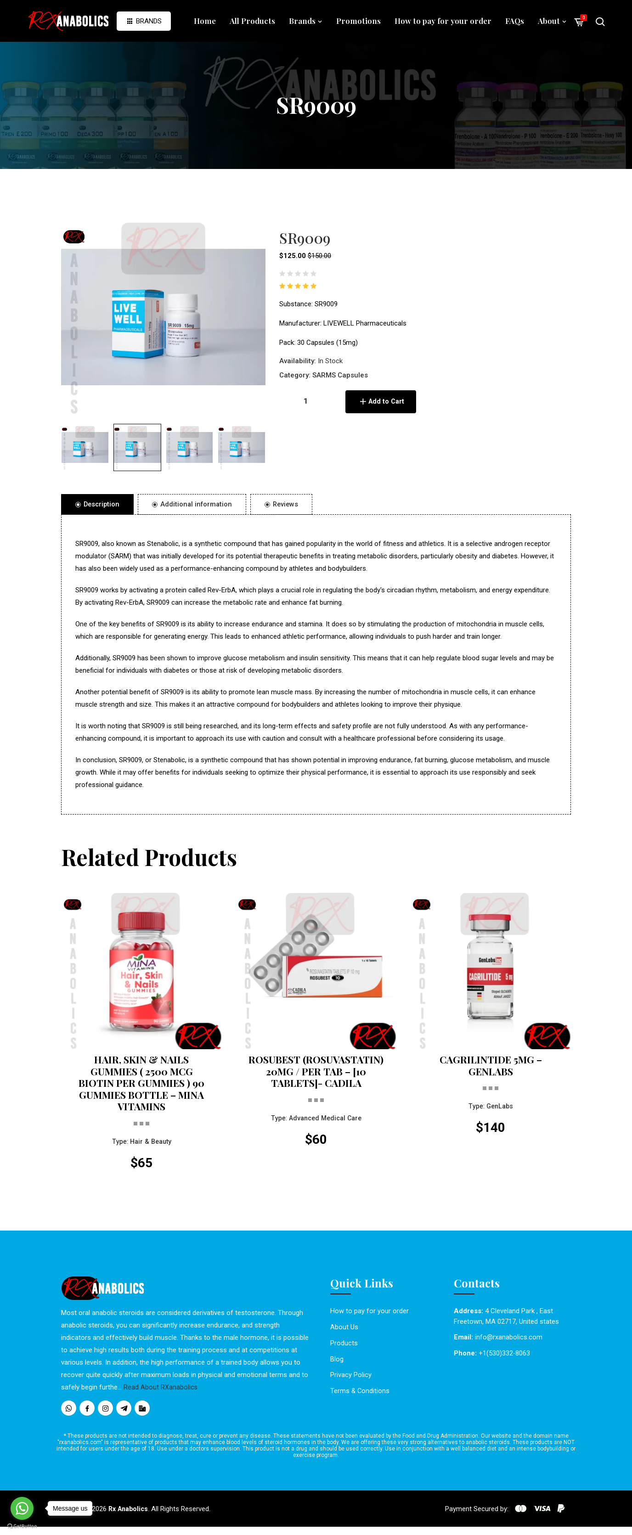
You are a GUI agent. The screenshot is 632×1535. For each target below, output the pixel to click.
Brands (144, 21)
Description (98, 504)
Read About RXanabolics (161, 1395)
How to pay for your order (443, 21)
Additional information (195, 504)
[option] (163, 317)
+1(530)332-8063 (504, 1361)
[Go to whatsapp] (22, 1508)
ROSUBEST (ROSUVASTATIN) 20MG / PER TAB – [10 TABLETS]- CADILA (316, 1080)
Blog (337, 1367)
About (552, 21)
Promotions (358, 21)
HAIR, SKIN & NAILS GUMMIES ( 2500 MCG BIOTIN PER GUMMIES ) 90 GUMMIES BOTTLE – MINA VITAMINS (141, 1087)
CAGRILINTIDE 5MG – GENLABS (490, 1067)
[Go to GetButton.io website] (22, 1526)
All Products (252, 21)
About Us (344, 1335)
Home (205, 21)
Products (344, 1351)
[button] (85, 447)
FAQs (514, 21)
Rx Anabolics (129, 1517)
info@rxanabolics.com (509, 1345)
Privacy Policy (351, 1382)
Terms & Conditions (360, 1398)
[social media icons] (68, 1416)
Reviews (285, 504)
